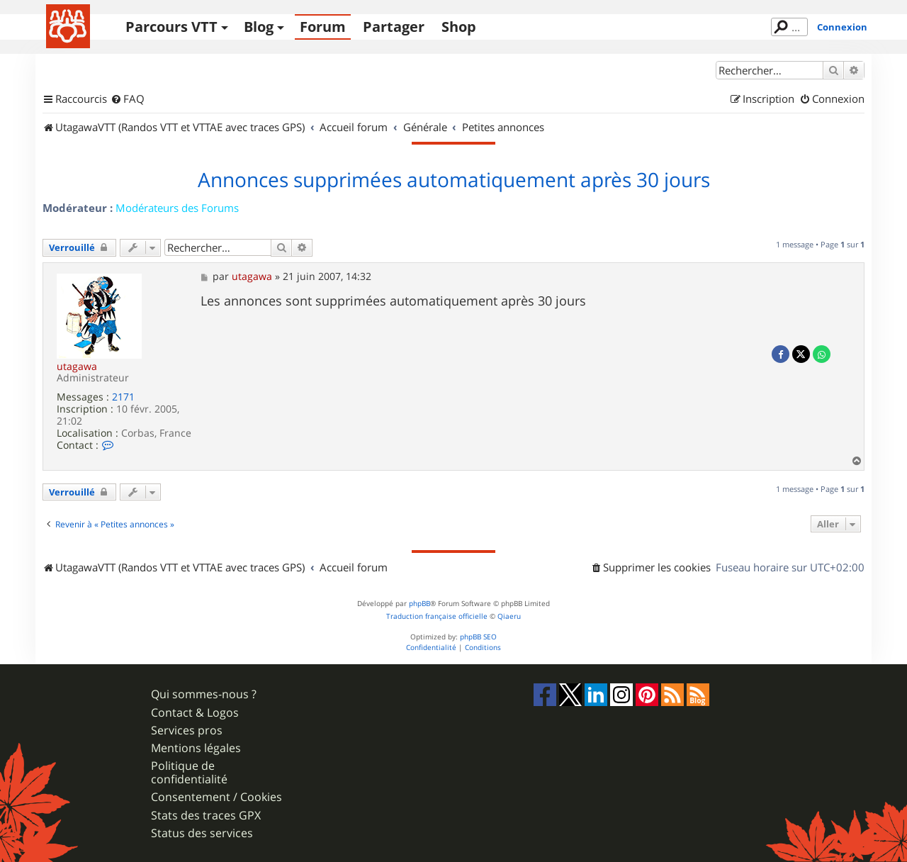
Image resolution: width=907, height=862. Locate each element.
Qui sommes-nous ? (204, 694)
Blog (259, 26)
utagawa (77, 366)
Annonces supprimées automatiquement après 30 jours (454, 180)
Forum (323, 26)
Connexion (842, 27)
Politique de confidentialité (189, 772)
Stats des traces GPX (206, 815)
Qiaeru (509, 616)
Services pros (186, 730)
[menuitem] (128, 99)
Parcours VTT (171, 26)
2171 (123, 397)
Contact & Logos (195, 713)
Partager (393, 26)
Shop (458, 26)
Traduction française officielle (437, 616)
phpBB (419, 603)
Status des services (202, 833)
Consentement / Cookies (216, 797)
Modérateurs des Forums (177, 208)
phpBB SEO (478, 637)
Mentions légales (196, 748)
